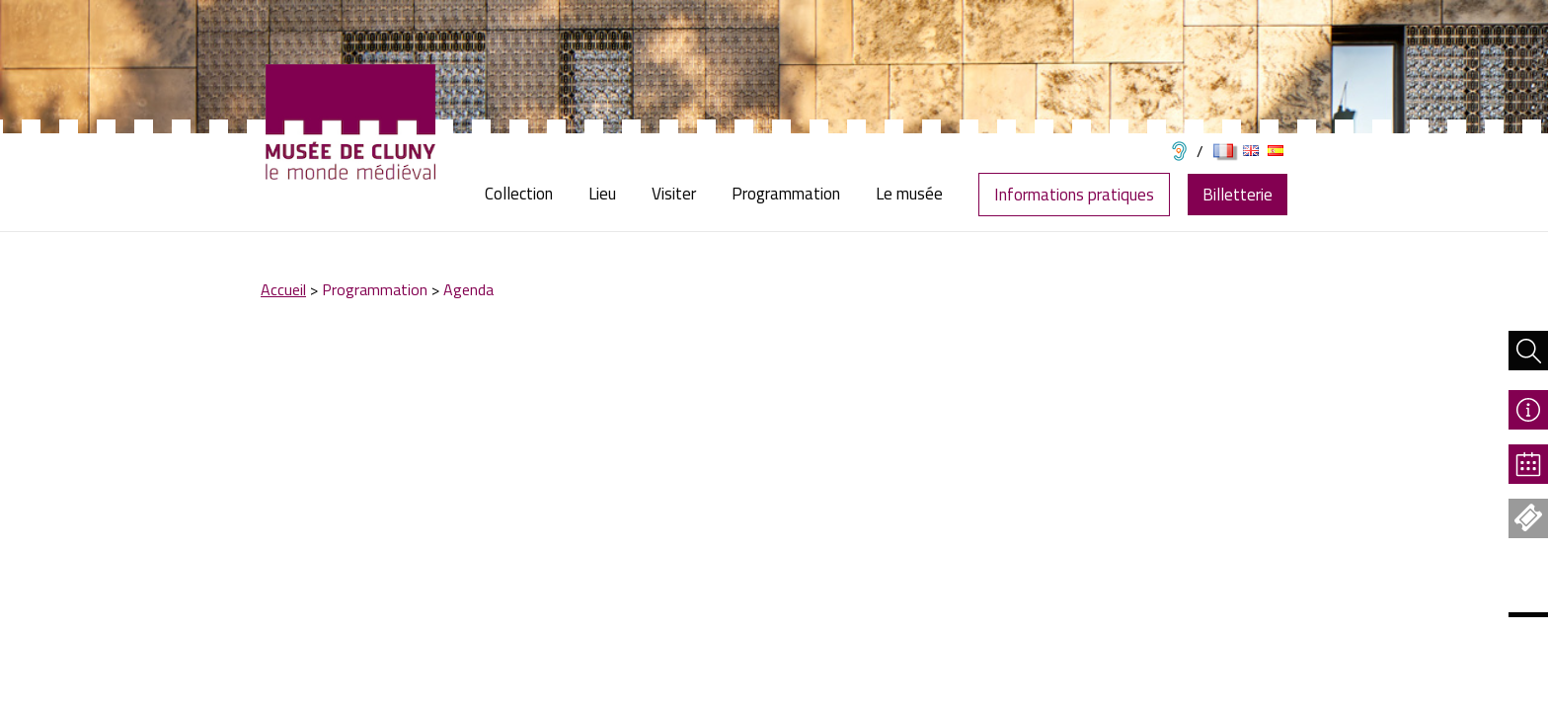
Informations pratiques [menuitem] (1074, 194)
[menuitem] (528, 194)
